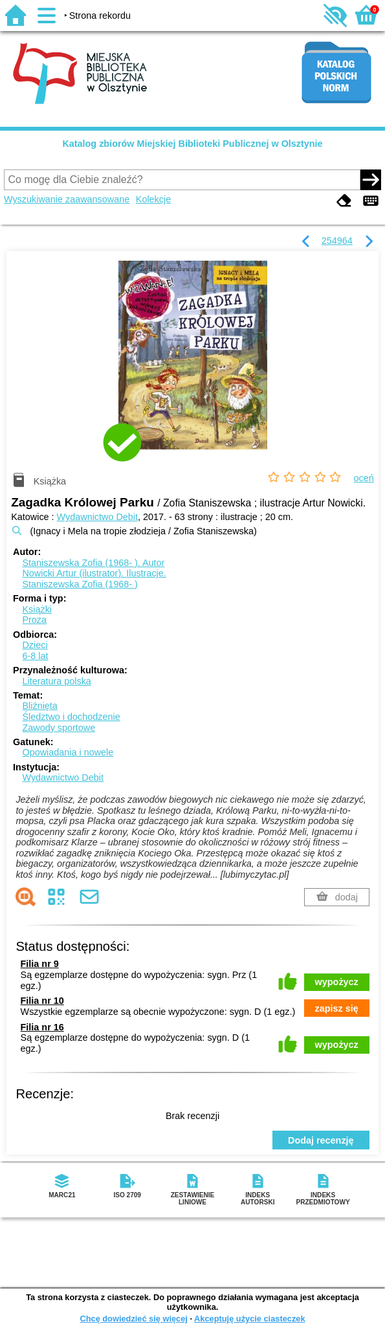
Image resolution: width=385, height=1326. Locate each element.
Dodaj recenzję (321, 1140)
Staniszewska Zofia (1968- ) (79, 584)
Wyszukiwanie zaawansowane (66, 199)
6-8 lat (35, 656)
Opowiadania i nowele (67, 752)
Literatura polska (56, 681)
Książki (37, 609)
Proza (34, 619)
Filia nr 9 (40, 964)
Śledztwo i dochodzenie (71, 717)
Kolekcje (153, 199)
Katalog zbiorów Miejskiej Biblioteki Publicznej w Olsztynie (192, 143)
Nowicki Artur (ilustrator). (94, 573)
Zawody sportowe (58, 728)
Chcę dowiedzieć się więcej (133, 1318)
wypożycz (336, 982)
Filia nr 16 (42, 1027)
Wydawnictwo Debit (97, 517)
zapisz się (336, 1008)
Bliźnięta (39, 706)
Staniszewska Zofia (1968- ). (93, 563)
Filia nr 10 (42, 1000)
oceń (364, 478)
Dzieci (34, 645)
